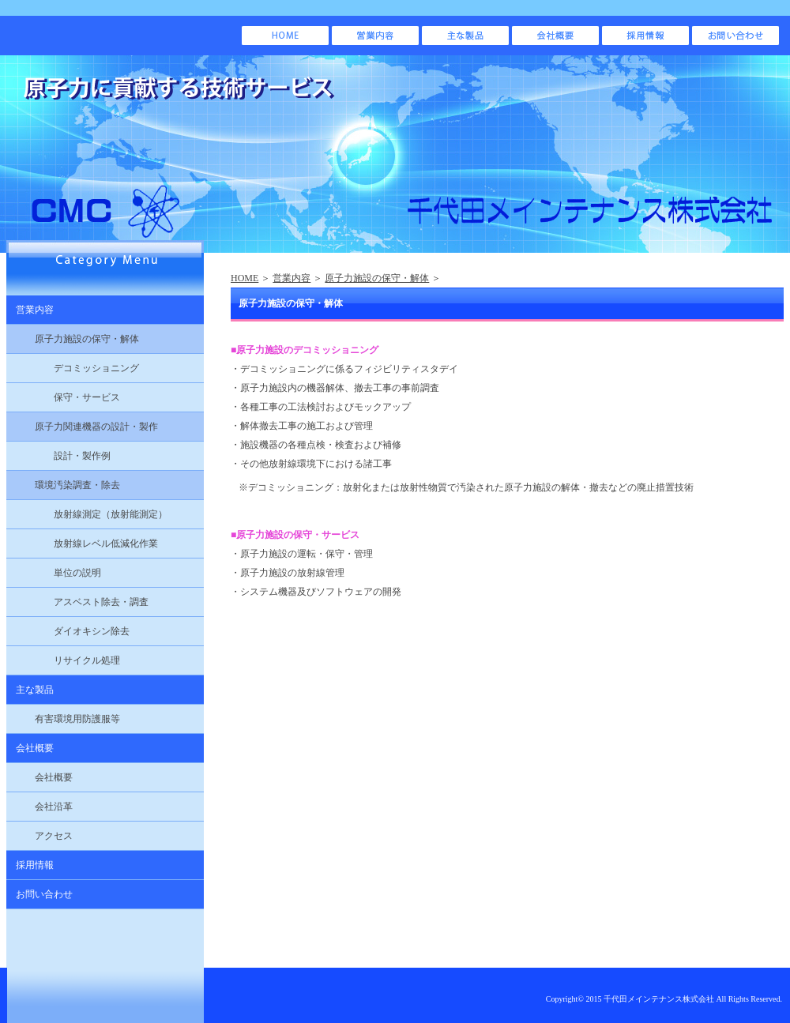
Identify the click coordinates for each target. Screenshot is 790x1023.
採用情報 (30, 865)
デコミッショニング (72, 368)
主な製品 (30, 689)
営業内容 (291, 278)
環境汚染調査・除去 (63, 485)
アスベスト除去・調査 (77, 601)
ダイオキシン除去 (68, 631)
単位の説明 (53, 572)
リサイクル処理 (63, 660)
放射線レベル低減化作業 (82, 543)
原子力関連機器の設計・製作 (82, 426)
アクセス (39, 835)
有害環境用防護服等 (63, 718)
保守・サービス (63, 397)
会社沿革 (39, 806)
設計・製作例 (58, 455)
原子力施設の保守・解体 (377, 278)
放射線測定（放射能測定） (86, 514)
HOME (244, 278)
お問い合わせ (39, 894)
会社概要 (30, 748)
